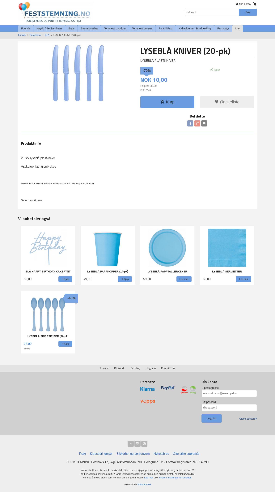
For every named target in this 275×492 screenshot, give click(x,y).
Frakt (82, 453)
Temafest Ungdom (115, 28)
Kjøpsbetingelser (101, 453)
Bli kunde (119, 368)
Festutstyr (223, 28)
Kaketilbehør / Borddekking (195, 28)
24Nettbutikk (144, 484)
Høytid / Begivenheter (49, 28)
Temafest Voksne (142, 28)
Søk (247, 12)
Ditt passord (208, 402)
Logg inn (151, 368)
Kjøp (167, 102)
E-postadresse (210, 387)
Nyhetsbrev (161, 453)
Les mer (149, 477)
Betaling (135, 368)
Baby (71, 28)
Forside (25, 28)
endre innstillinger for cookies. (175, 477)
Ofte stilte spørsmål (186, 453)
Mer (237, 28)
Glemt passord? (248, 418)
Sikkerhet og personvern (133, 453)
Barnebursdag (89, 28)
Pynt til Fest (165, 28)
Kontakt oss (168, 368)
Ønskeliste (226, 102)
